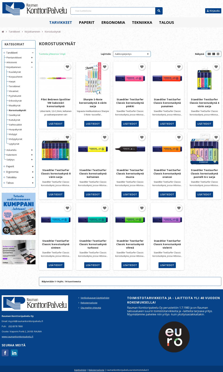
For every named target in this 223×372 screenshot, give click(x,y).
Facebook (5, 352)
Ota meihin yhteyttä (91, 307)
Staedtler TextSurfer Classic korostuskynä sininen (55, 244)
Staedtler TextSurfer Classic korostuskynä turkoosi (93, 244)
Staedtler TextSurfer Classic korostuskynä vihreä (130, 244)
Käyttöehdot (80, 370)
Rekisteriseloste (89, 302)
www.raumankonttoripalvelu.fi (17, 336)
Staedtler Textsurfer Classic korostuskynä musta (130, 173)
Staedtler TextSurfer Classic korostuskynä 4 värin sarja (204, 103)
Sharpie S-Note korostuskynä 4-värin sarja (93, 103)
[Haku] (116, 11)
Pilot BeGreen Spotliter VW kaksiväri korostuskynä (55, 103)
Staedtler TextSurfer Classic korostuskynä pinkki (130, 103)
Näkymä (199, 53)
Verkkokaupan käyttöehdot (95, 297)
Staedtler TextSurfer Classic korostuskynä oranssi (167, 173)
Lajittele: (106, 53)
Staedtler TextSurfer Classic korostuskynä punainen (167, 103)
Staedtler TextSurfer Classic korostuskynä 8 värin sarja (56, 173)
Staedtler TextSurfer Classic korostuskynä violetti (167, 244)
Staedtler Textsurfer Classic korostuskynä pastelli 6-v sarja (204, 173)
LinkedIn (14, 352)
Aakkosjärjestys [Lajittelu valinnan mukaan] (123, 53)
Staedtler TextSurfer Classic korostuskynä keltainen (93, 173)
